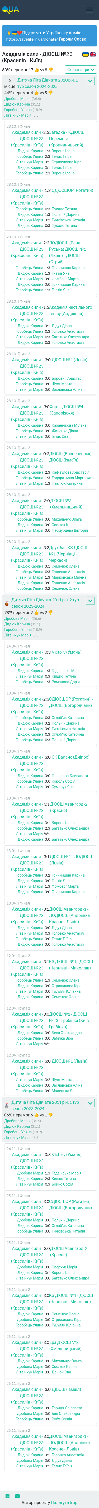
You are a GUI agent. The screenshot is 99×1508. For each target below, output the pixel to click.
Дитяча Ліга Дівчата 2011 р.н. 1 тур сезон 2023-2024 (45, 1105)
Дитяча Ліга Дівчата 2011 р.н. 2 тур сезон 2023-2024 (45, 602)
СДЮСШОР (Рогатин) (72, 190)
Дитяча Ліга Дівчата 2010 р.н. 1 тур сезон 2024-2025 (47, 83)
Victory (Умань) (67, 651)
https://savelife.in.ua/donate (31, 38)
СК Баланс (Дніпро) (71, 756)
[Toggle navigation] (89, 10)
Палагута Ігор (64, 1502)
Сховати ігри (81, 69)
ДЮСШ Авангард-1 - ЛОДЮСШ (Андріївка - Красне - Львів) (70, 915)
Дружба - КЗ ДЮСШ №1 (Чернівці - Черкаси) (68, 554)
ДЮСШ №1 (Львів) (69, 359)
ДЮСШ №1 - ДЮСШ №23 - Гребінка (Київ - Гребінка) (70, 1020)
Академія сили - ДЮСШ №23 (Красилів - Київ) (27, 138)
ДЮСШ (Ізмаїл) (66, 1389)
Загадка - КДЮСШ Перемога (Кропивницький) (67, 138)
